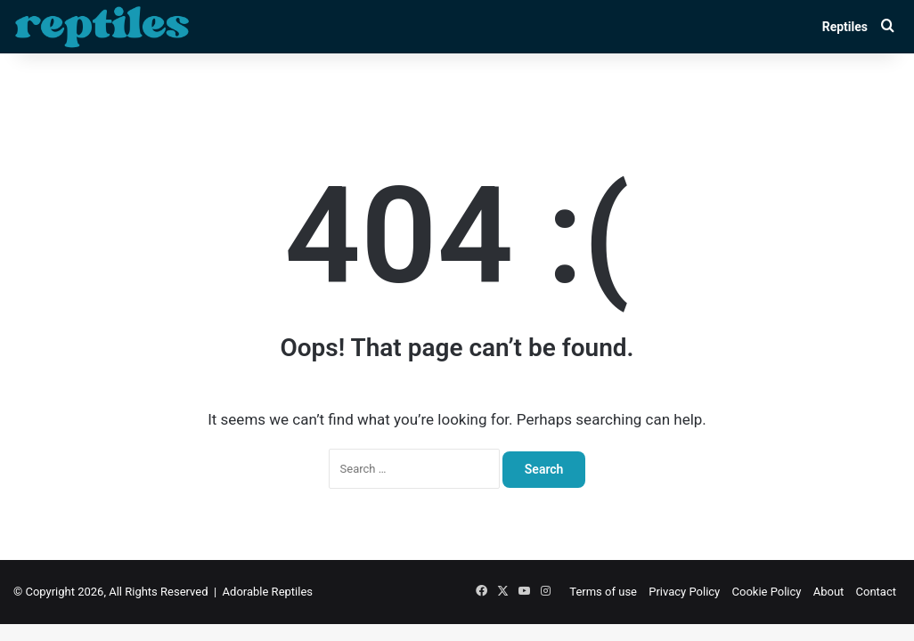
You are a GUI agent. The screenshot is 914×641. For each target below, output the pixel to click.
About (829, 591)
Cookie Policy (767, 591)
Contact (876, 591)
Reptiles (845, 27)
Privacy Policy (684, 591)
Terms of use (603, 591)
